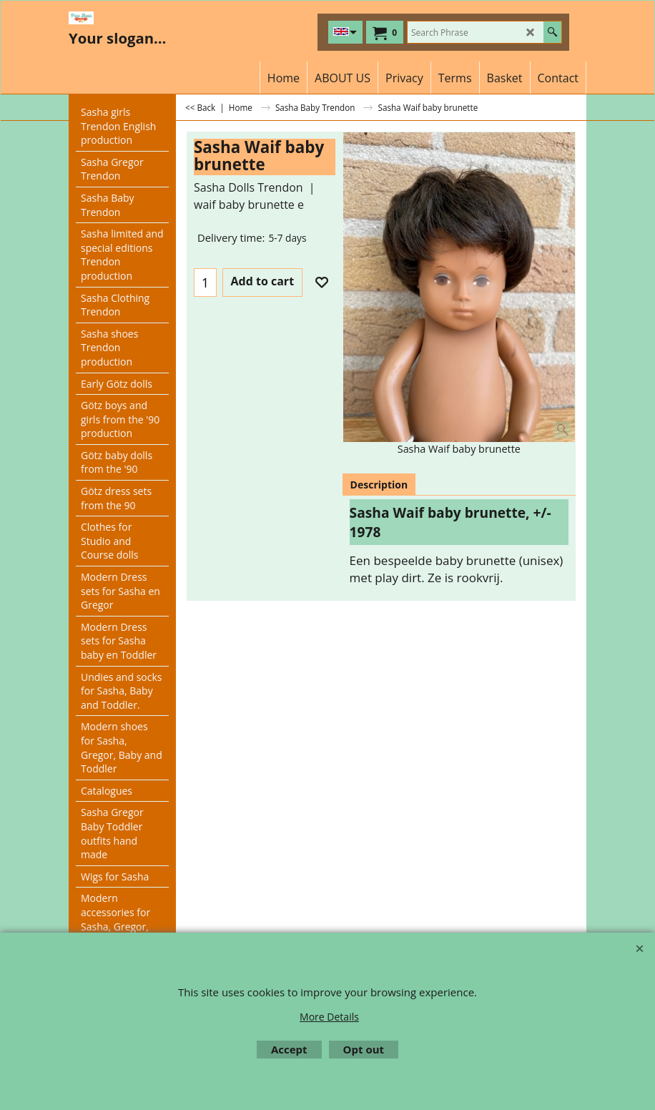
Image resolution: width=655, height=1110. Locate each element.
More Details (329, 1016)
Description (379, 484)
